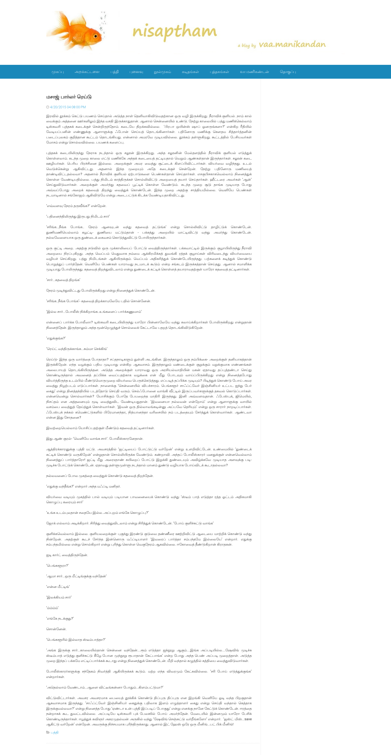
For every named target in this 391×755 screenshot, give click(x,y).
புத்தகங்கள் (219, 71)
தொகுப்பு (288, 71)
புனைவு (136, 71)
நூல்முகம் (162, 71)
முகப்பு (58, 71)
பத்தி (115, 71)
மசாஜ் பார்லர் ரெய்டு (69, 97)
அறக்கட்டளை (87, 71)
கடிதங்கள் (190, 71)
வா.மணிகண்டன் (254, 71)
